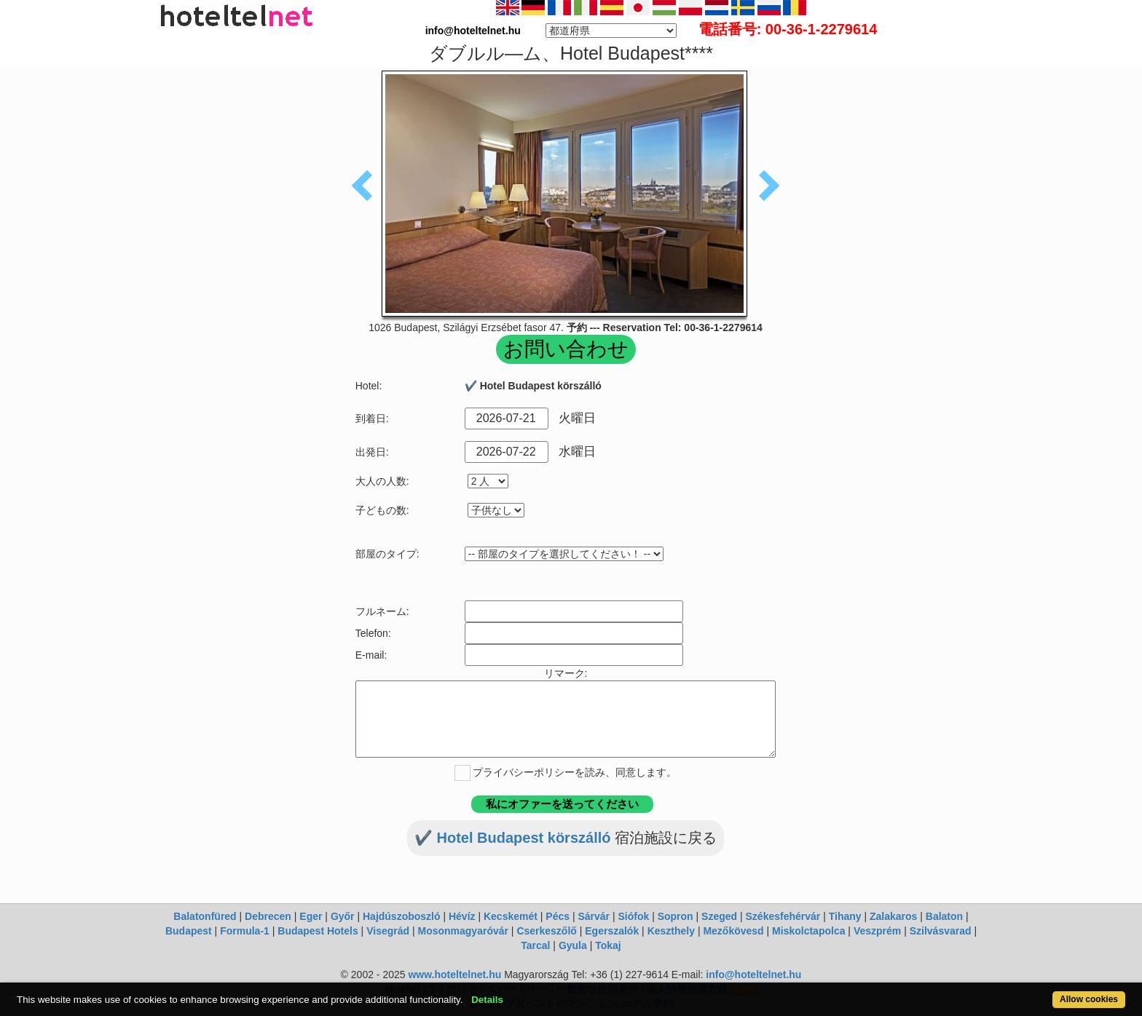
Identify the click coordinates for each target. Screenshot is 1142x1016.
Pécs (558, 916)
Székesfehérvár (783, 916)
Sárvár (594, 916)
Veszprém (877, 931)
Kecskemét (510, 916)
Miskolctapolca (808, 931)
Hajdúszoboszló (402, 916)
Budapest (188, 931)
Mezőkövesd (733, 931)
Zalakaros (893, 916)
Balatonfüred (204, 916)
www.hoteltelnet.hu (454, 974)
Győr (343, 916)
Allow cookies (1089, 999)
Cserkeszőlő (546, 931)
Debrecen (268, 916)
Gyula (573, 945)
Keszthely (671, 931)
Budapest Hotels (317, 931)
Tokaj (608, 945)
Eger (310, 916)
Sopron (675, 916)
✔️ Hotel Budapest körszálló (514, 838)
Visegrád (387, 931)
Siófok (633, 916)
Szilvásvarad (941, 931)
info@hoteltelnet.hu (753, 974)
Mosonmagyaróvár (462, 931)
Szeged (719, 916)
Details (487, 999)
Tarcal (535, 945)
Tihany (845, 916)
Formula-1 (244, 931)
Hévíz (462, 916)
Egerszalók (612, 931)
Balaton (944, 916)
